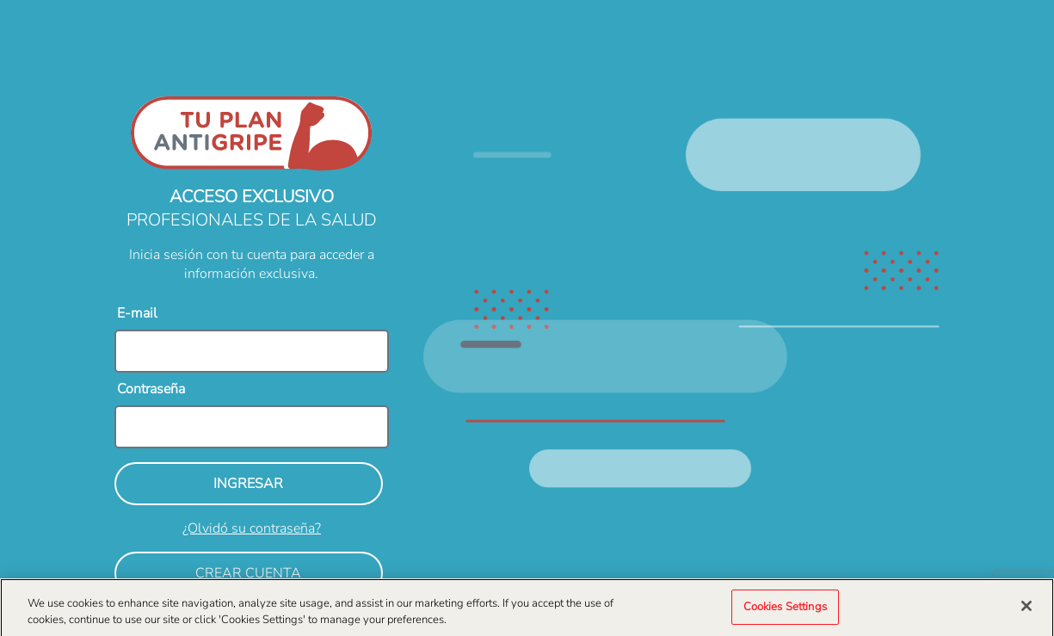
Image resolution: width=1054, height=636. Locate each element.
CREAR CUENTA (248, 573)
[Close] (1026, 609)
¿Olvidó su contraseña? (251, 528)
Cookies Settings (785, 610)
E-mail (137, 313)
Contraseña (151, 389)
